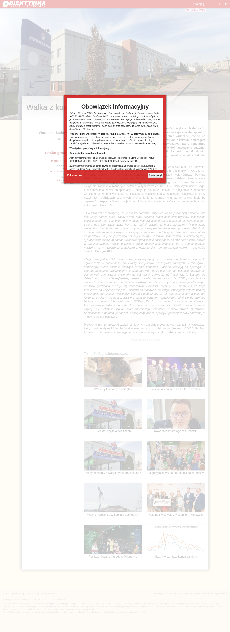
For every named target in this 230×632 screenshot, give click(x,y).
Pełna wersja (74, 175)
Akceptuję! (155, 175)
